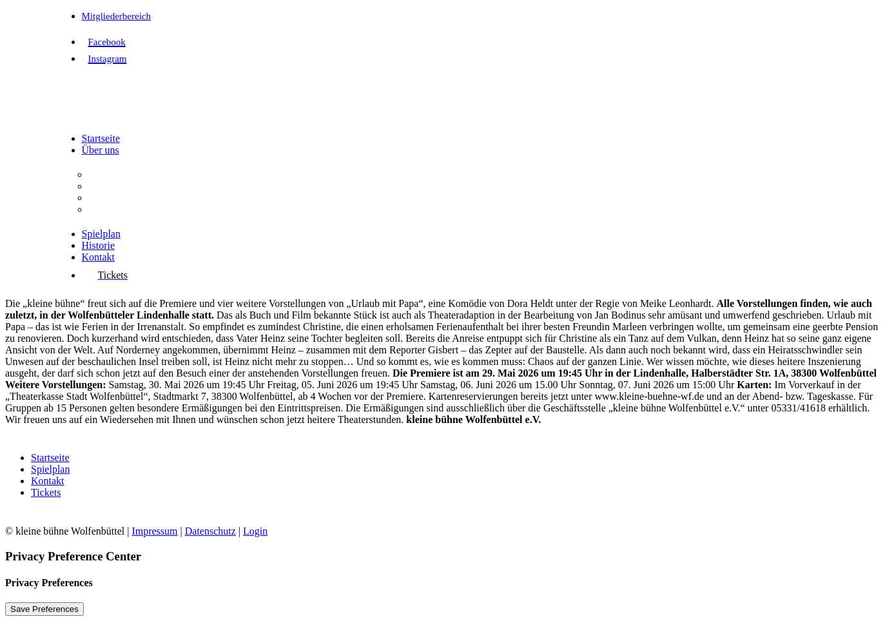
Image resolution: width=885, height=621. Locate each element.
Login (255, 531)
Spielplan (101, 233)
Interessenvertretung (130, 209)
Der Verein (110, 174)
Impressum (154, 531)
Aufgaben (108, 186)
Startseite (101, 138)
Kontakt (98, 256)
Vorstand (106, 197)
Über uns (100, 149)
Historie (98, 245)
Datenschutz (210, 531)
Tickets (46, 492)
